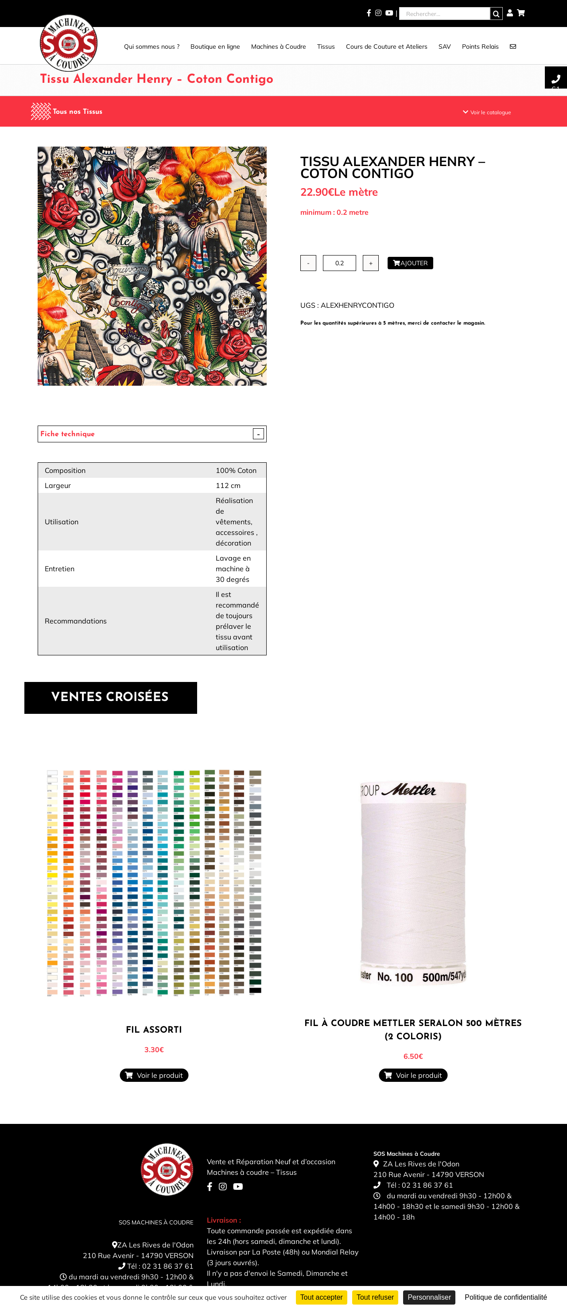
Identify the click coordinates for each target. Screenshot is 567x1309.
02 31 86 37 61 (168, 1266)
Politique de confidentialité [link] (506, 1297)
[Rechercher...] (444, 13)
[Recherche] (496, 13)
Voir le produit (154, 1075)
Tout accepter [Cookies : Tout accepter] (321, 1297)
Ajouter (410, 263)
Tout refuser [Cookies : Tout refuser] (375, 1297)
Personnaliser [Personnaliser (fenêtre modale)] (429, 1297)
